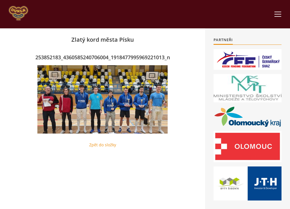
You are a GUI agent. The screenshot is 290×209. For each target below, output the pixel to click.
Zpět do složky (102, 144)
